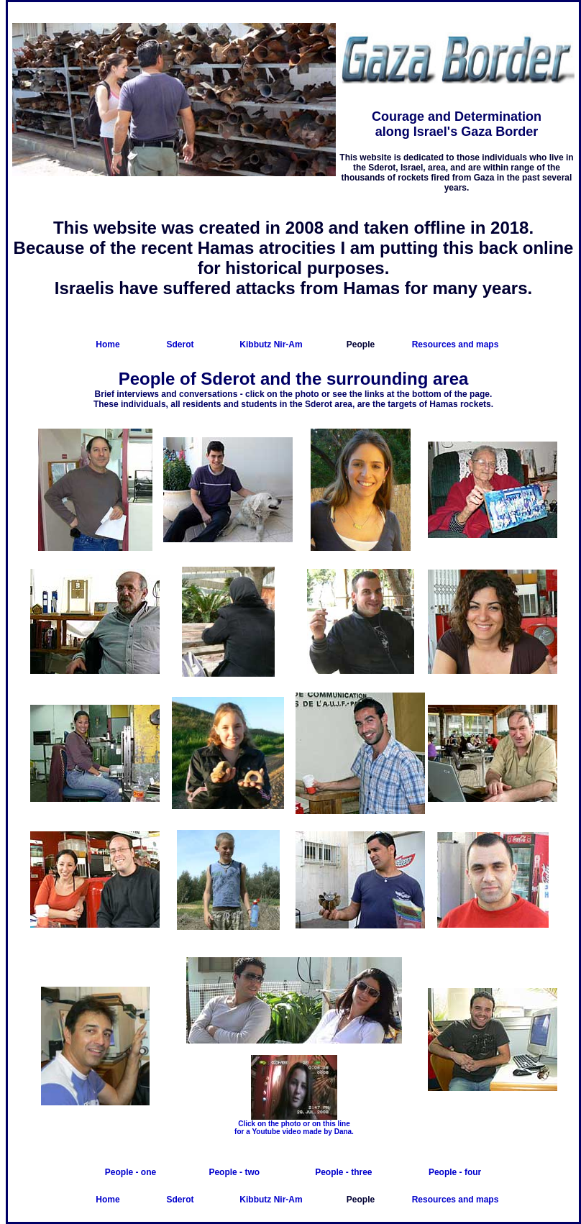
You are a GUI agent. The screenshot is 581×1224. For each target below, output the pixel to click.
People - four (455, 1172)
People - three (343, 1172)
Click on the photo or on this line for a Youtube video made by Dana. (294, 1128)
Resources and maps (455, 344)
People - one (130, 1172)
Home (107, 344)
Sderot (179, 344)
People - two (234, 1172)
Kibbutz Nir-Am (270, 344)
